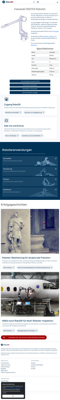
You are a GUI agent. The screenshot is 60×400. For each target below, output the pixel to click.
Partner (33, 367)
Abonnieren (4, 370)
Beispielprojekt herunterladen (26, 331)
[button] (37, 2)
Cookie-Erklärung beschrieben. (14, 388)
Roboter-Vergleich (49, 36)
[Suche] (34, 2)
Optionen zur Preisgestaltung (33, 112)
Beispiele (3, 368)
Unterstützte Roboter (37, 365)
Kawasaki (56, 31)
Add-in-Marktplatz (10, 136)
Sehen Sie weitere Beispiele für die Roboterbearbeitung (34, 267)
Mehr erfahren (9, 267)
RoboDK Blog (4, 381)
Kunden (33, 368)
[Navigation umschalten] (57, 2)
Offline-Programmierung (8, 372)
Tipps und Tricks (5, 365)
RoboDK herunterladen (12, 112)
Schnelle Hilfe (5, 363)
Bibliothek (34, 45)
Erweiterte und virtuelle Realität (31, 136)
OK (13, 396)
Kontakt (33, 363)
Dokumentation (5, 367)
